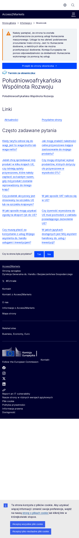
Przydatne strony (52, 119)
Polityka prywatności (13, 404)
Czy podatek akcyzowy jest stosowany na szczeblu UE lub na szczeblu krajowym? (18, 200)
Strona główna (9, 23)
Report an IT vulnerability (16, 393)
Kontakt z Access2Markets (16, 294)
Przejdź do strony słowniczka (38, 65)
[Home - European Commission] (22, 352)
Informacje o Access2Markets (18, 308)
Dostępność (8, 412)
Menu (73, 14)
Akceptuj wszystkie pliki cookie (27, 524)
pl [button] (65, 5)
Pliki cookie (8, 401)
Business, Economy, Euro (16, 333)
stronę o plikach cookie (35, 513)
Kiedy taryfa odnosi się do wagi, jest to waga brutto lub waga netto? (19, 145)
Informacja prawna (12, 408)
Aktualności (11, 119)
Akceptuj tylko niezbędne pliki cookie (30, 531)
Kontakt (45, 359)
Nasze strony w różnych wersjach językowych (27, 397)
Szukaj (73, 5)
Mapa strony (9, 313)
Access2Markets (11, 266)
